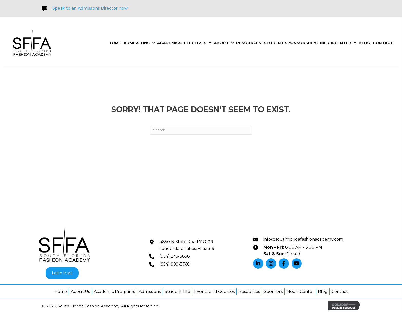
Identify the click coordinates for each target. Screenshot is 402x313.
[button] (258, 263)
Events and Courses (214, 291)
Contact (339, 291)
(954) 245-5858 (174, 256)
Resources (249, 291)
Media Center (300, 291)
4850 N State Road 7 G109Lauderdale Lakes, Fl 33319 (186, 245)
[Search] (201, 130)
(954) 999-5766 (174, 264)
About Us (80, 291)
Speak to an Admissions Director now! (90, 8)
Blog (323, 291)
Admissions (150, 291)
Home (60, 291)
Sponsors (273, 291)
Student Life (177, 291)
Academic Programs (114, 291)
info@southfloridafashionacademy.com (303, 239)
